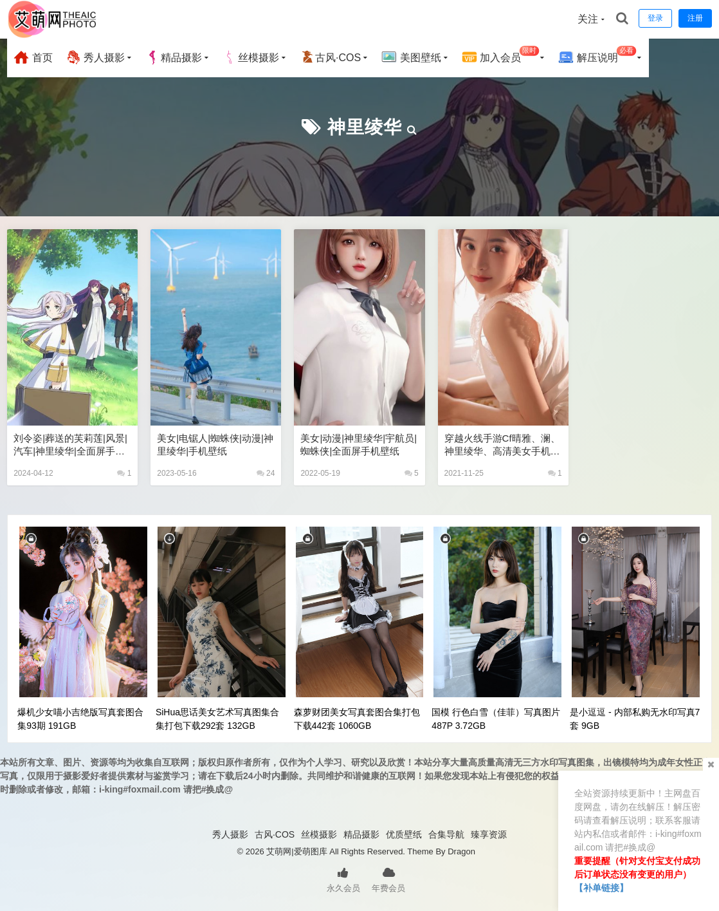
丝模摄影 (251, 57)
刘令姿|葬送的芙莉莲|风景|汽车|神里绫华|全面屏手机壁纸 (70, 445)
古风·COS (330, 57)
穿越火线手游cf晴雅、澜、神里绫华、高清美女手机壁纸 (502, 445)
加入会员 (501, 55)
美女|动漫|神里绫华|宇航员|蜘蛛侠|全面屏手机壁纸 (358, 444)
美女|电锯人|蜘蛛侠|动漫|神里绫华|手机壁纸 (215, 444)
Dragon (461, 851)
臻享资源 (489, 834)
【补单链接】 (601, 888)
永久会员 (343, 879)
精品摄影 (173, 57)
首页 (33, 57)
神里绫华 (364, 127)
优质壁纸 (404, 834)
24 (266, 473)
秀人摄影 (95, 57)
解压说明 (597, 55)
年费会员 (388, 879)
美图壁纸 (411, 57)
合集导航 (446, 834)
